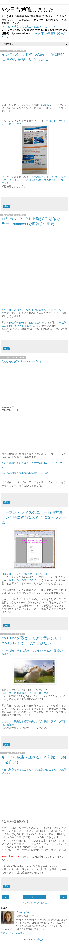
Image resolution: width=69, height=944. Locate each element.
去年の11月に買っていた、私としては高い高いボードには (34, 180)
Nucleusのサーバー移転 (22, 361)
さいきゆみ (24, 912)
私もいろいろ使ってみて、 (24, 580)
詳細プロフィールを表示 (13, 933)
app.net (33, 33)
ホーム (34, 897)
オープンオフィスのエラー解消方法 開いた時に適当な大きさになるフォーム (34, 517)
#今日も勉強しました (30, 9)
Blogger (40, 939)
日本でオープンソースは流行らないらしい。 (26, 574)
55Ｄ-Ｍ (45, 105)
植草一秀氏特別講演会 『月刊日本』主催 (25, 693)
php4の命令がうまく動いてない (24, 322)
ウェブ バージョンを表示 (34, 903)
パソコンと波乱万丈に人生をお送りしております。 (30, 26)
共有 (6, 206)
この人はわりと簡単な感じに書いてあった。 (26, 472)
